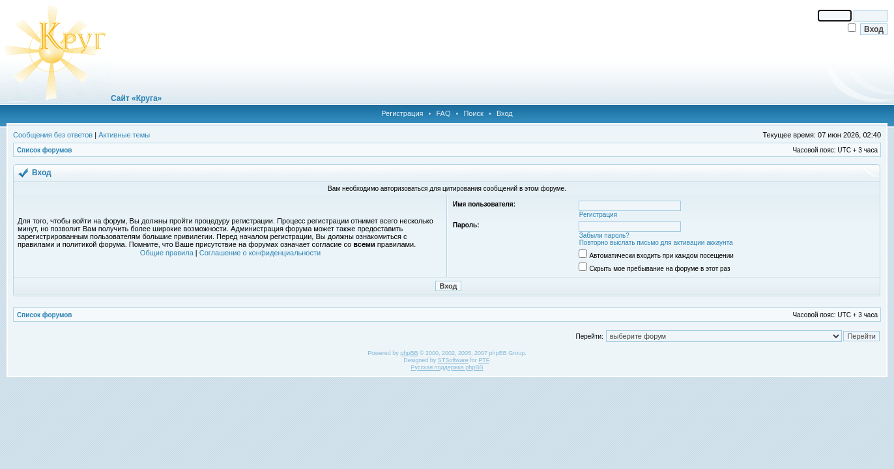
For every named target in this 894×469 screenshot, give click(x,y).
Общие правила (167, 253)
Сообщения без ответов (53, 135)
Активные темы (124, 135)
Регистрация (402, 113)
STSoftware (453, 360)
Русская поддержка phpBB (447, 367)
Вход (505, 113)
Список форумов (44, 150)
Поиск (473, 113)
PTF (483, 360)
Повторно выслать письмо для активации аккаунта (656, 242)
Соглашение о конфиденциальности (260, 253)
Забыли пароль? (604, 235)
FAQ (443, 113)
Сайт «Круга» (136, 98)
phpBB (409, 353)
